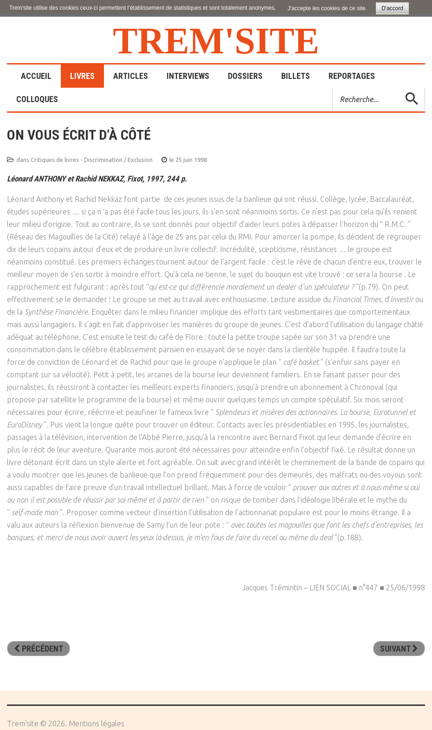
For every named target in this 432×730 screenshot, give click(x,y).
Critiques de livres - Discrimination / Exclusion (92, 159)
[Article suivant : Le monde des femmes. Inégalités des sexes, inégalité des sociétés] (399, 649)
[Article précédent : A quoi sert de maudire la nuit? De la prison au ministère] (38, 649)
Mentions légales (96, 723)
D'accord (392, 8)
